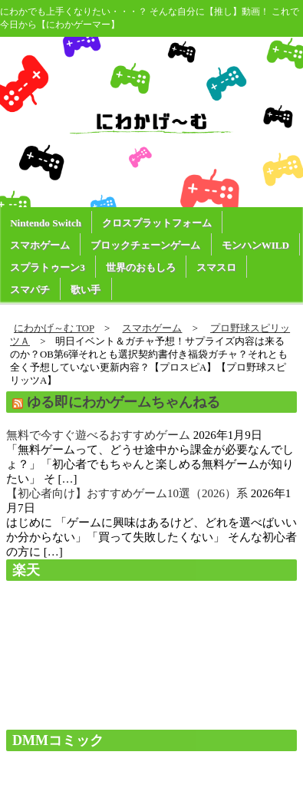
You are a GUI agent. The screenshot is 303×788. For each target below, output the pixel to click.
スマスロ (216, 267)
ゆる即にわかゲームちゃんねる (123, 402)
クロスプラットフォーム (157, 223)
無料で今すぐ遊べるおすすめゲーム (98, 435)
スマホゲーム (40, 245)
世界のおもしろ (141, 267)
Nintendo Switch (45, 223)
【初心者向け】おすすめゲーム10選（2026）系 (127, 493)
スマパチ (30, 289)
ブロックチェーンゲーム (145, 245)
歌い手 (85, 289)
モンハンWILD (255, 245)
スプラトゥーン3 (47, 267)
